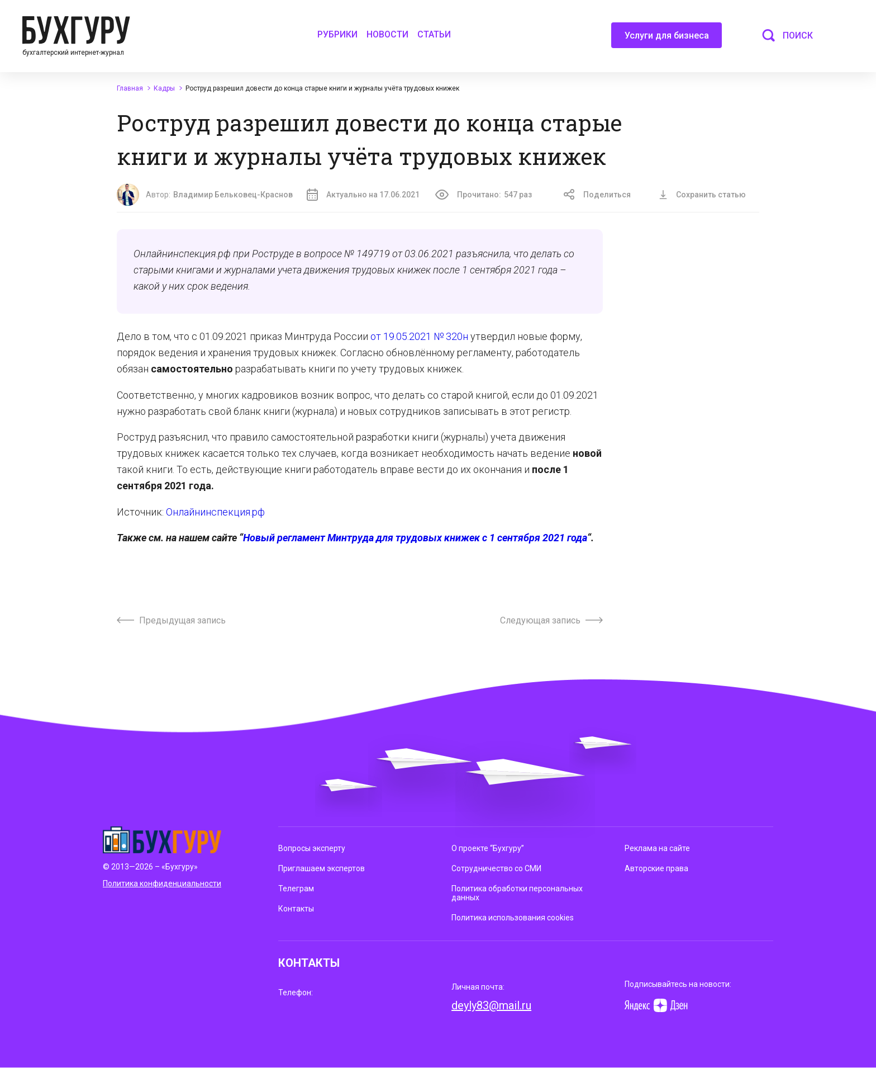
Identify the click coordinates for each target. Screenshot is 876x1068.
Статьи (434, 34)
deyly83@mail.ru (491, 1005)
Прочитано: (483, 194)
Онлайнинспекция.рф (215, 512)
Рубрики (337, 34)
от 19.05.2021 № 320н (419, 336)
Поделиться (597, 194)
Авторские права (656, 868)
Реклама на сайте (657, 848)
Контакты (296, 908)
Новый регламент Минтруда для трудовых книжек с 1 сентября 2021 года (415, 538)
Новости (387, 34)
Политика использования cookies (512, 917)
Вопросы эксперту (311, 848)
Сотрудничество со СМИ (496, 868)
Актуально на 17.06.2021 (363, 194)
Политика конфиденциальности (162, 883)
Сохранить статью (702, 194)
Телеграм (296, 888)
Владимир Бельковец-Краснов (233, 194)
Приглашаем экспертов (321, 868)
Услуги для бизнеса (667, 39)
